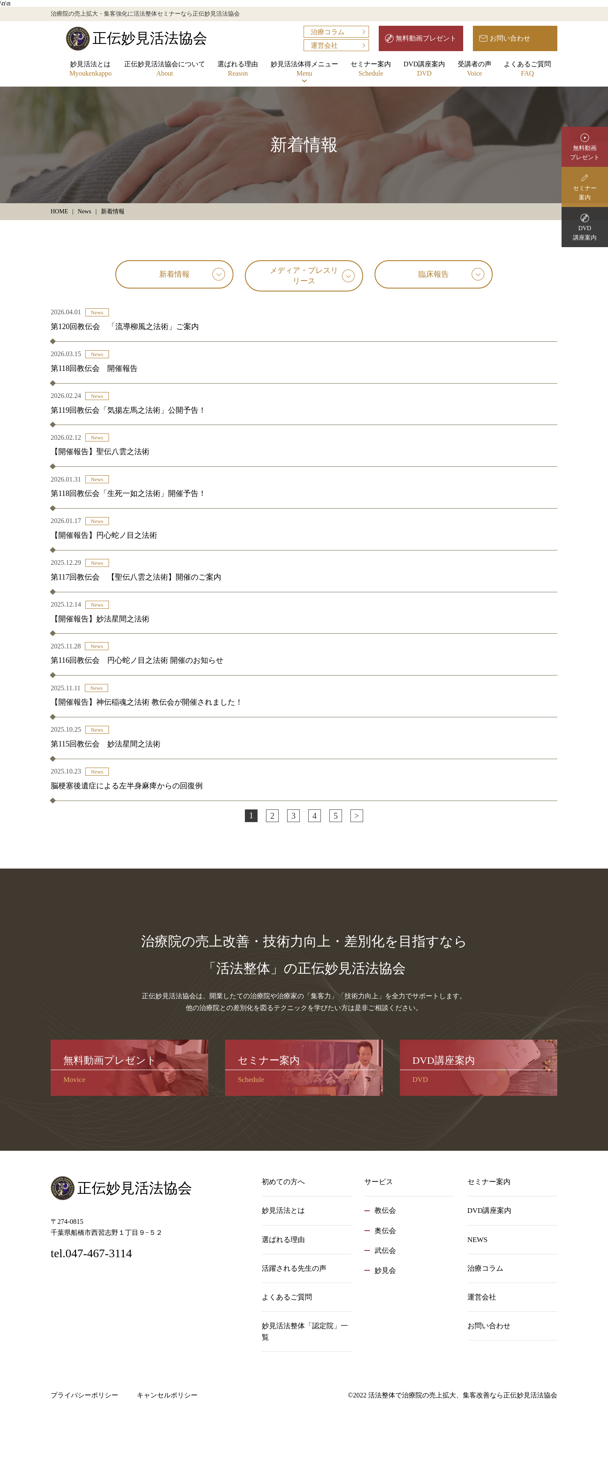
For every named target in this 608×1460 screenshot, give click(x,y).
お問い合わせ (510, 38)
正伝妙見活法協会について (164, 69)
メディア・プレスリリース (304, 275)
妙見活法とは (90, 69)
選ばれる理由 (237, 69)
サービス (378, 1182)
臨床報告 (433, 274)
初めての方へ (283, 1182)
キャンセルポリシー (167, 1395)
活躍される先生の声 (294, 1268)
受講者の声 (474, 69)
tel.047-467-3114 (91, 1253)
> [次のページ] (356, 815)
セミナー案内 (370, 69)
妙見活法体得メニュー (304, 69)
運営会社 (324, 45)
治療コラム (328, 31)
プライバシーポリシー (84, 1395)
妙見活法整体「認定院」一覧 (305, 1331)
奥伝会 (385, 1231)
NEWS (477, 1240)
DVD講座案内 (424, 69)
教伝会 (385, 1211)
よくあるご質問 (527, 69)
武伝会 (385, 1251)
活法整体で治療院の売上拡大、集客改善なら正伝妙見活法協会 (462, 1395)
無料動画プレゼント (426, 38)
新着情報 (174, 274)
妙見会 (385, 1271)
